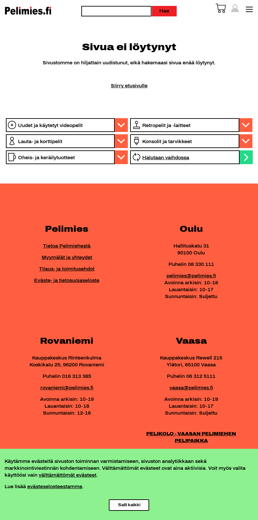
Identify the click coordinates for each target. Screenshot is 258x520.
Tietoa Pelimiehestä (66, 246)
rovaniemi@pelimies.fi (66, 387)
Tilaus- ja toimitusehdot (66, 269)
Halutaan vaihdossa (165, 157)
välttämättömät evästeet (67, 475)
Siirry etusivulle (129, 85)
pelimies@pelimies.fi (191, 275)
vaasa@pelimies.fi (191, 387)
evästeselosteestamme (54, 486)
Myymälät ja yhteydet (67, 257)
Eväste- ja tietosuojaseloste (66, 280)
